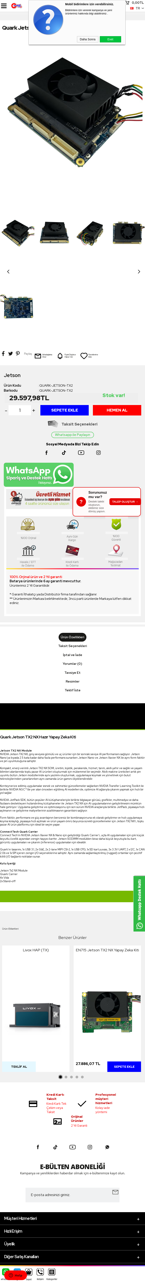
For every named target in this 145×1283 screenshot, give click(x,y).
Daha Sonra (88, 39)
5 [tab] (82, 1004)
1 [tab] (61, 1004)
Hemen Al (117, 336)
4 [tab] (77, 1004)
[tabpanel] (36, 936)
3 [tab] (71, 1004)
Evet (110, 39)
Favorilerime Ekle (89, 282)
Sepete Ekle (64, 336)
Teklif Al (19, 993)
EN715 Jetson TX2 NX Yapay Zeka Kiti (107, 876)
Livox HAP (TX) (36, 876)
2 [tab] (66, 1004)
